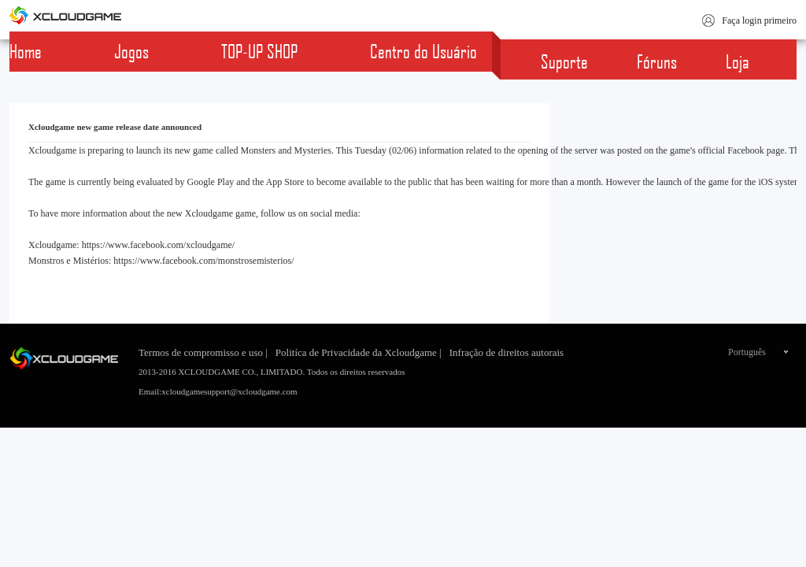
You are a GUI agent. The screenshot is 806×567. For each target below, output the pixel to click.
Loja (737, 61)
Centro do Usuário (423, 51)
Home (25, 51)
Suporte (564, 61)
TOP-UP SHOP (259, 51)
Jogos (131, 51)
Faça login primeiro (759, 20)
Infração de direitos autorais (506, 352)
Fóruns (657, 61)
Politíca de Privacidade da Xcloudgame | (358, 352)
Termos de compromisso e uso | (203, 352)
